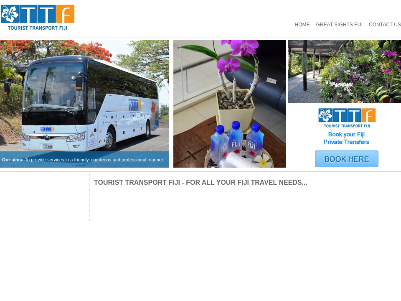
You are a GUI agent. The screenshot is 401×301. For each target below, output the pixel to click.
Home (302, 25)
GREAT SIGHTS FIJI (339, 25)
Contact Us (385, 25)
